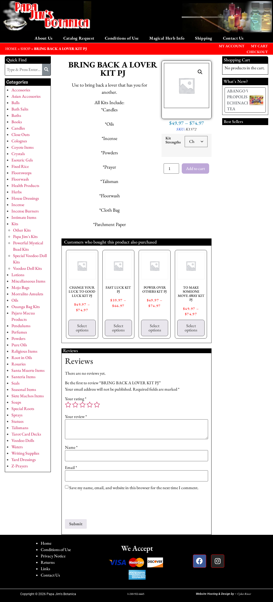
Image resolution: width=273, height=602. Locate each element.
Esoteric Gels (22, 160)
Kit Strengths (173, 140)
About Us (43, 38)
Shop (25, 48)
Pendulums (20, 325)
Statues (17, 421)
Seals (15, 383)
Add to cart (195, 168)
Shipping (203, 38)
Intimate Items (23, 217)
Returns (48, 562)
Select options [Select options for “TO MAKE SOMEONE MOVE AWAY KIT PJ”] (191, 328)
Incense (17, 204)
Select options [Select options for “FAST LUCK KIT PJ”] (118, 328)
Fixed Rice (20, 166)
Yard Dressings (23, 459)
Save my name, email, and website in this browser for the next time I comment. (133, 488)
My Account (232, 46)
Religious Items (24, 351)
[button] (200, 72)
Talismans (19, 427)
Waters (17, 447)
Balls (15, 102)
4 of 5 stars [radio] (89, 405)
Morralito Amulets (27, 294)
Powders (18, 338)
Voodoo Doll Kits (27, 268)
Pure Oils (19, 345)
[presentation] (105, 506)
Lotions (17, 274)
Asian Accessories (25, 96)
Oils (14, 300)
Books (16, 122)
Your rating (75, 399)
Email (71, 468)
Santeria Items (23, 376)
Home (46, 543)
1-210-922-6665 (135, 594)
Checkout (257, 51)
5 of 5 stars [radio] (97, 405)
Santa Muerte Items (27, 370)
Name (71, 447)
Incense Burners (25, 211)
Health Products (25, 185)
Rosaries (18, 364)
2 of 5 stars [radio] (75, 405)
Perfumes (19, 332)
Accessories (20, 90)
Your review (76, 417)
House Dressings (25, 198)
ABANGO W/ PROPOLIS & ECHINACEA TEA (239, 100)
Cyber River (244, 594)
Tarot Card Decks (26, 434)
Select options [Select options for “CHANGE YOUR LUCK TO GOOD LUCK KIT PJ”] (82, 328)
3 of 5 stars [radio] (82, 405)
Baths (16, 115)
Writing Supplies (25, 453)
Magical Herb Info (166, 38)
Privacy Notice (53, 556)
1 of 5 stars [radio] (68, 405)
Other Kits (22, 230)
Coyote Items (22, 147)
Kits (14, 224)
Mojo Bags (20, 287)
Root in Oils (21, 357)
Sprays (16, 415)
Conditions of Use (122, 38)
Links (45, 568)
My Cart (259, 46)
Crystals (18, 153)
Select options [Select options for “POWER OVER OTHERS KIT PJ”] (154, 328)
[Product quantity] (171, 168)
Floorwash (20, 179)
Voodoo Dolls (22, 440)
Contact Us (233, 38)
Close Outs (20, 134)
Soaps (16, 402)
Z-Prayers (19, 466)
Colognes (19, 141)
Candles (18, 128)
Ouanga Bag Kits (25, 306)
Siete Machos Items (27, 396)
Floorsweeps (21, 173)
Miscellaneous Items (28, 281)
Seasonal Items (23, 389)
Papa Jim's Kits (25, 236)
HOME (11, 48)
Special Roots (22, 408)
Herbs (16, 192)
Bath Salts (19, 109)
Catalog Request (78, 38)
